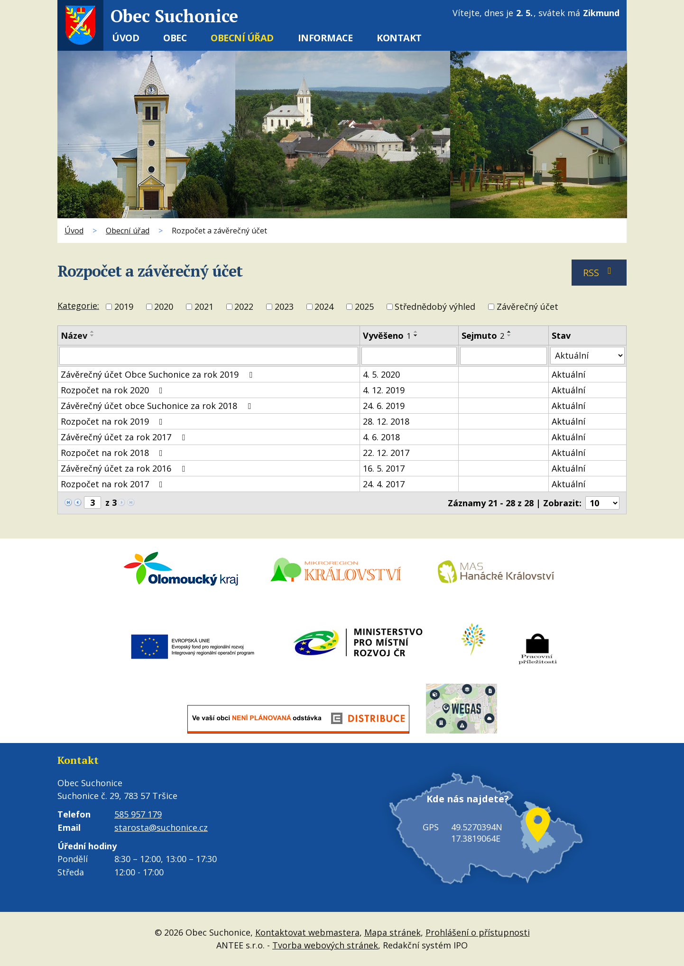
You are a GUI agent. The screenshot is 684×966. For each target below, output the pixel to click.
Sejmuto (483, 335)
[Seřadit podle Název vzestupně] (92, 332)
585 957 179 (138, 814)
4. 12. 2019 (384, 390)
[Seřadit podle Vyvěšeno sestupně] (416, 335)
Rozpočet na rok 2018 (113, 452)
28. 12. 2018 (386, 421)
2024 (323, 307)
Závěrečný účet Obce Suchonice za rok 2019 (158, 374)
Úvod (125, 37)
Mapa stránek (392, 932)
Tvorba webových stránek (325, 945)
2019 (123, 307)
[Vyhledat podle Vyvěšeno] (408, 356)
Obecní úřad (242, 37)
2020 (163, 307)
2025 (364, 307)
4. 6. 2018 (381, 437)
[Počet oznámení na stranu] (602, 503)
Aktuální (568, 374)
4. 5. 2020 (381, 374)
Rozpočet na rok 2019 (113, 421)
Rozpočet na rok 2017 (113, 484)
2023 (284, 307)
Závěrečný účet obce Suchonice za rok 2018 (158, 405)
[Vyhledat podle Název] (208, 356)
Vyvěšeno (387, 335)
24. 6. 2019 (384, 405)
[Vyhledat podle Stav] (587, 355)
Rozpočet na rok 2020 (113, 390)
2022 (243, 307)
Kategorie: (78, 305)
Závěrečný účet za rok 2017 (125, 437)
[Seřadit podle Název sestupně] (92, 335)
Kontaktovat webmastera (307, 932)
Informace (325, 37)
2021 (203, 307)
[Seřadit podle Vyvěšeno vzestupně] (416, 332)
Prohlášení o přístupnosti (477, 932)
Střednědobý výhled (435, 307)
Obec (174, 37)
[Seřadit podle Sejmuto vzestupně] (509, 332)
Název (74, 335)
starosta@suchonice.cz (161, 827)
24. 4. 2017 (384, 484)
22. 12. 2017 (386, 452)
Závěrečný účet (527, 307)
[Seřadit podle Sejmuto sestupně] (509, 335)
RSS (599, 272)
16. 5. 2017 (384, 468)
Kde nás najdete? (463, 806)
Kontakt (399, 37)
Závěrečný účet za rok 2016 (125, 468)
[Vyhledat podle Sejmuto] (503, 356)
